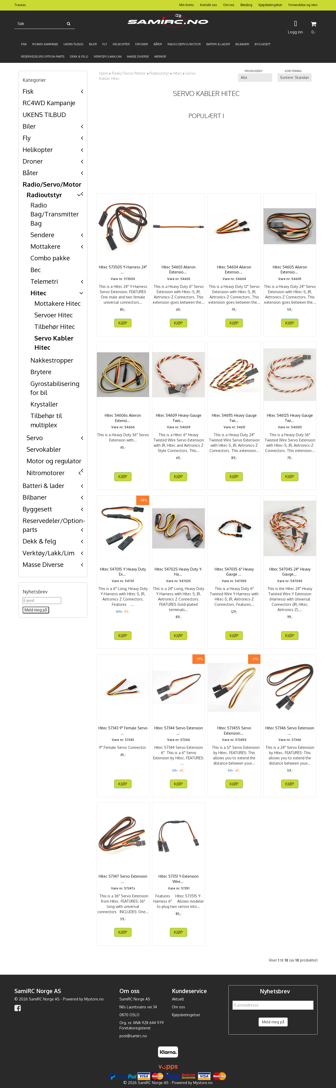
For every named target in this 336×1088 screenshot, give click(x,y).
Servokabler (44, 449)
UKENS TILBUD (44, 114)
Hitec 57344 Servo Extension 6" (178, 730)
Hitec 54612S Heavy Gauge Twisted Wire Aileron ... (290, 418)
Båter (30, 173)
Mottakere (45, 246)
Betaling (246, 5)
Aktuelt (178, 999)
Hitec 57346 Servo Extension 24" (289, 730)
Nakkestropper (51, 360)
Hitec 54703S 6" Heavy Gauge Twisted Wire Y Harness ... (234, 574)
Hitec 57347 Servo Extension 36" (123, 879)
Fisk (28, 91)
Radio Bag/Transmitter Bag (54, 214)
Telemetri (44, 281)
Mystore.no (94, 999)
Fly (27, 138)
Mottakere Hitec (57, 303)
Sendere (42, 235)
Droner (33, 161)
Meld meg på (273, 1022)
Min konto (186, 5)
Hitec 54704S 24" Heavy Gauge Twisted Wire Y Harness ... (290, 574)
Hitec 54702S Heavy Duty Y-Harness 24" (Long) (179, 572)
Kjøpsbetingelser (270, 5)
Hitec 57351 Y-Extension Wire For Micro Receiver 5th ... (178, 879)
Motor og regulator (54, 461)
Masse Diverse (43, 564)
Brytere (40, 372)
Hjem (103, 73)
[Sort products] (294, 77)
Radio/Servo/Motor (52, 184)
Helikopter (38, 149)
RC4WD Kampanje (49, 103)
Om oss (228, 5)
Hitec (38, 293)
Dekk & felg (39, 541)
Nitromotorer (46, 473)
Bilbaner (35, 497)
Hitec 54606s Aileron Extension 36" (123, 418)
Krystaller (44, 404)
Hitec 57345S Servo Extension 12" (234, 730)
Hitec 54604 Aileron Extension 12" (234, 269)
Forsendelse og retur (303, 5)
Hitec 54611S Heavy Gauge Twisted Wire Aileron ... (234, 418)
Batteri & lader (43, 485)
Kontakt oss (208, 5)
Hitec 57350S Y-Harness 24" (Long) (123, 269)
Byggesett (37, 509)
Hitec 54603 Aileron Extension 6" (178, 269)
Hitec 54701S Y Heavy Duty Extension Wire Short (123, 572)
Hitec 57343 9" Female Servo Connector (123, 730)
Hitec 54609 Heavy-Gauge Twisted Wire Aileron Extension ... (178, 420)
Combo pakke (50, 258)
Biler (29, 126)
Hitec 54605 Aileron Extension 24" (290, 269)
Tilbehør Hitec (54, 326)
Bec (35, 270)
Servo (35, 438)
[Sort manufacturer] (255, 77)
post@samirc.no (133, 1036)
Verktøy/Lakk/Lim (48, 553)
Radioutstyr (44, 195)
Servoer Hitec (53, 315)
